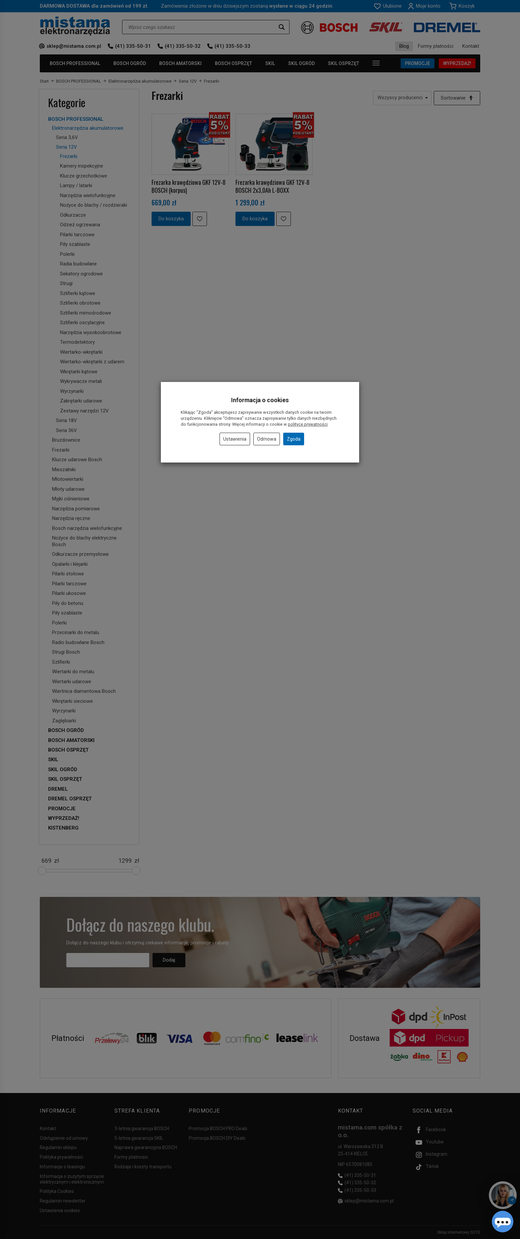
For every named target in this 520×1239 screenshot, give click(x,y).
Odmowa (266, 439)
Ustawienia (234, 439)
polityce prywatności (308, 424)
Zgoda (293, 439)
